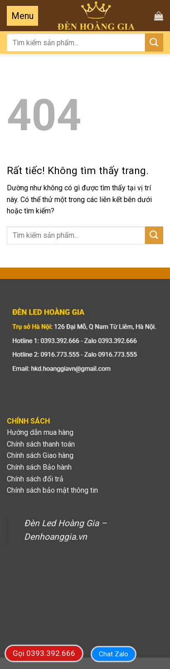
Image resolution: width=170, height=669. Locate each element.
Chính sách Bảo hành (39, 467)
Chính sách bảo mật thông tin (52, 490)
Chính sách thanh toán (41, 444)
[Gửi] (154, 42)
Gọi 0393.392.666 (44, 653)
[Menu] (22, 15)
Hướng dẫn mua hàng (40, 432)
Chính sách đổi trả (35, 479)
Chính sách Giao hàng (40, 455)
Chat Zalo (113, 654)
